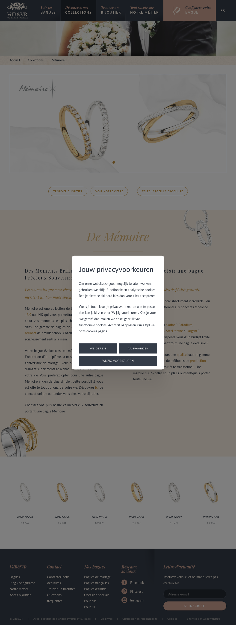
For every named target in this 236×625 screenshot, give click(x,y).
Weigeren (98, 348)
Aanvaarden (138, 348)
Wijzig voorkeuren (118, 361)
